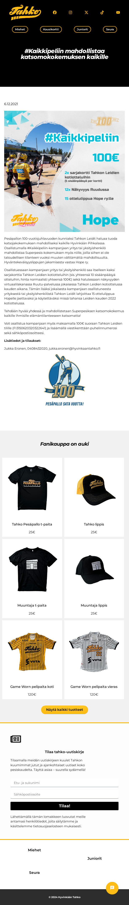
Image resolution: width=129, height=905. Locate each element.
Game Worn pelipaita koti (32, 687)
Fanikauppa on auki (64, 444)
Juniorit (94, 858)
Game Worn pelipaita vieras (93, 687)
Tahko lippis (94, 524)
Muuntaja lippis (94, 605)
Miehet (34, 850)
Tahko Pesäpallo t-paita (32, 524)
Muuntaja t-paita (32, 605)
